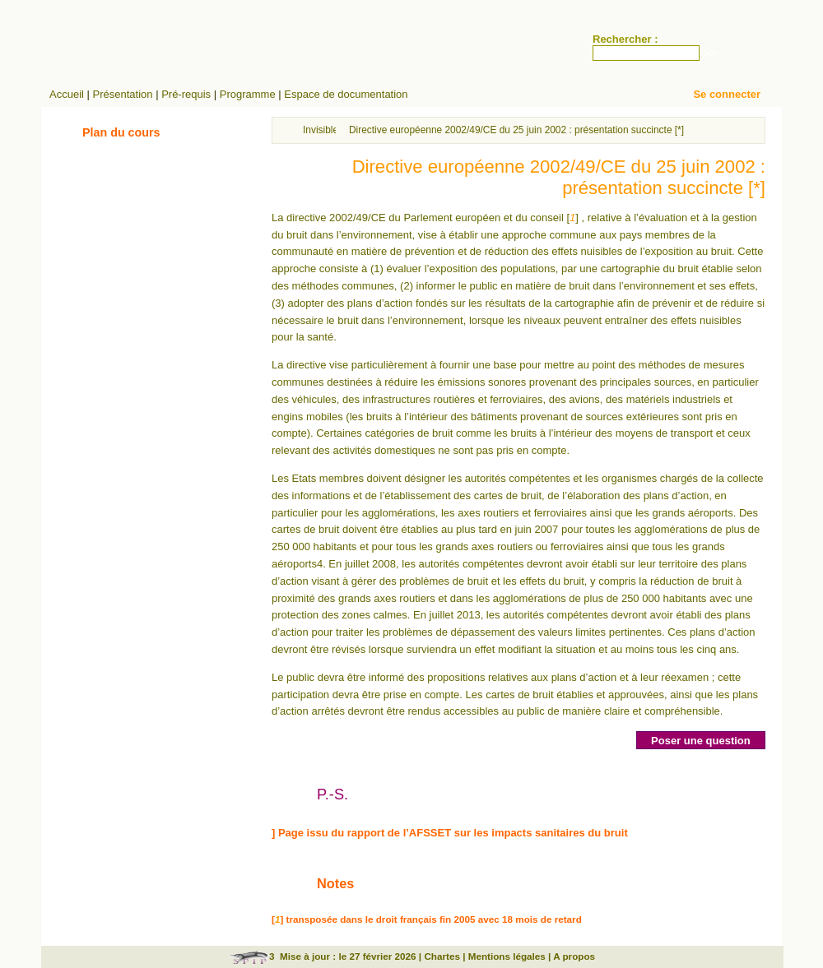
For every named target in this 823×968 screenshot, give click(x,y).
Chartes (442, 956)
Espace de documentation (345, 94)
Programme (248, 94)
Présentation (123, 94)
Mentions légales (507, 956)
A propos (574, 956)
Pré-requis (186, 94)
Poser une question (701, 740)
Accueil (66, 94)
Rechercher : (625, 39)
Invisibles (323, 130)
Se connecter (726, 94)
